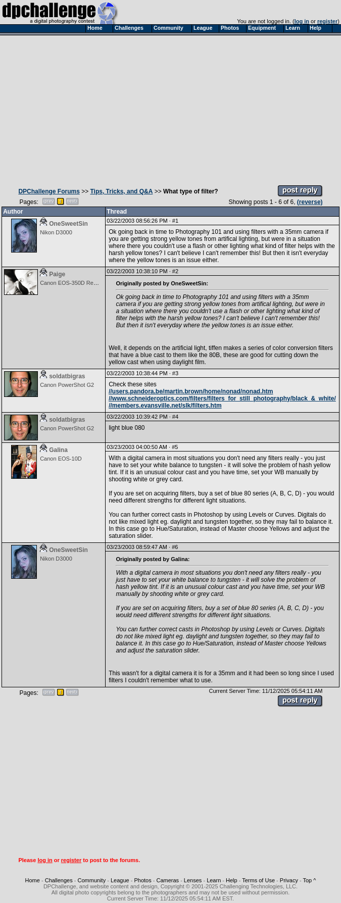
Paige (57, 274)
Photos (142, 880)
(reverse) (310, 202)
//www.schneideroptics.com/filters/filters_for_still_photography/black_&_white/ (222, 398)
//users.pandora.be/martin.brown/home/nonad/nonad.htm (191, 391)
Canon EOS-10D (61, 459)
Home (32, 880)
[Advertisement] (170, 107)
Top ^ (309, 880)
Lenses (193, 880)
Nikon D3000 (56, 232)
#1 (175, 221)
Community (92, 880)
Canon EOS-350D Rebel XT (75, 283)
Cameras (167, 880)
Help (231, 880)
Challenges (59, 880)
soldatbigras (67, 376)
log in (302, 21)
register (327, 21)
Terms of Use (258, 880)
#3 (175, 373)
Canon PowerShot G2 (67, 385)
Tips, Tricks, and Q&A (121, 191)
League (120, 880)
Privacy (289, 880)
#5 (175, 447)
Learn (214, 880)
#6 (175, 547)
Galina (58, 450)
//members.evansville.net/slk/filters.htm (165, 405)
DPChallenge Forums (48, 191)
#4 (175, 417)
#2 (175, 271)
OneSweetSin (68, 223)
